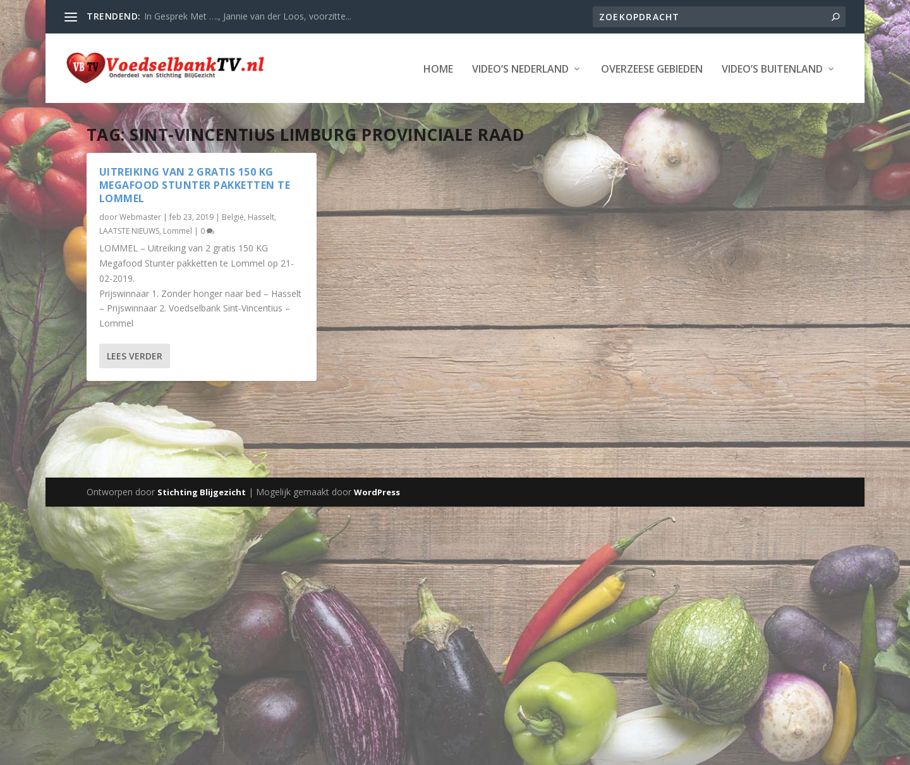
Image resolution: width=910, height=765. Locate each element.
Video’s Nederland (520, 69)
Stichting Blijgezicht (201, 492)
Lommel (177, 231)
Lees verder (134, 356)
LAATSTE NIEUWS (129, 231)
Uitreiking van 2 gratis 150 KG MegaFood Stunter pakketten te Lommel (195, 185)
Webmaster (140, 217)
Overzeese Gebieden (652, 69)
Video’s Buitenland (772, 69)
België (233, 217)
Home (438, 69)
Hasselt (261, 217)
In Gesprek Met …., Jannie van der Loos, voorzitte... (247, 16)
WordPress (377, 492)
